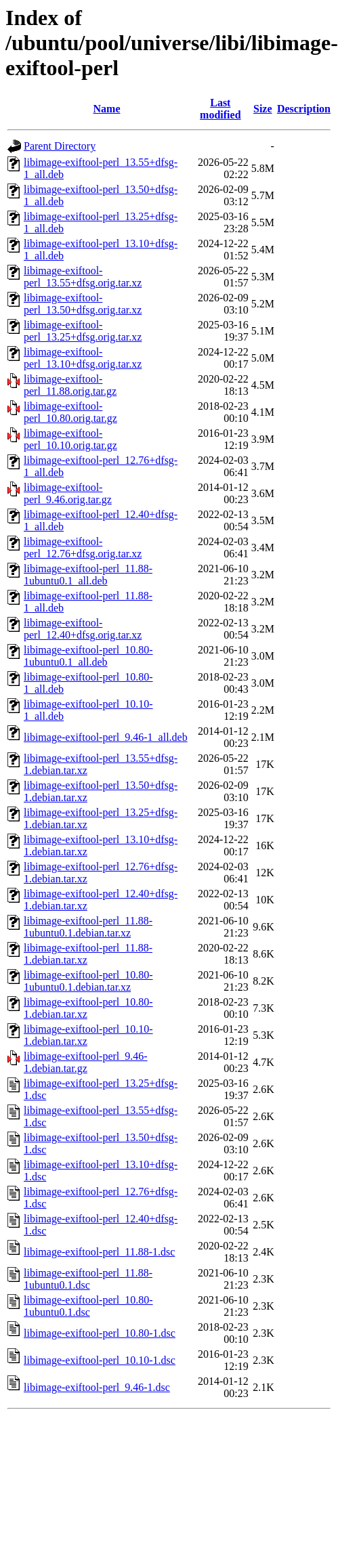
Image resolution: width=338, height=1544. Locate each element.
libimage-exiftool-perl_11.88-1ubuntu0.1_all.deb (88, 574)
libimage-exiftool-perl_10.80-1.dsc (99, 1333)
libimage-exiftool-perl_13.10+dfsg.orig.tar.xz (83, 358)
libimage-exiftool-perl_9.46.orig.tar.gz (68, 493)
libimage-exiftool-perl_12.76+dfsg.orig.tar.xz (83, 547)
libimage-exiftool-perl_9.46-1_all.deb (106, 737)
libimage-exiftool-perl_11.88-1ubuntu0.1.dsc (88, 1279)
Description (304, 108)
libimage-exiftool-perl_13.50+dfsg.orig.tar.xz (83, 304)
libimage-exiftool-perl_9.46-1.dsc (97, 1387)
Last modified (220, 109)
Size (262, 108)
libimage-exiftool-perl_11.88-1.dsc (99, 1252)
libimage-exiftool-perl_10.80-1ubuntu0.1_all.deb (88, 656)
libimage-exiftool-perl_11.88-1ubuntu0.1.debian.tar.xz (88, 927)
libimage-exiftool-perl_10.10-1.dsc (99, 1360)
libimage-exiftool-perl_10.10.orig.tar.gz (70, 439)
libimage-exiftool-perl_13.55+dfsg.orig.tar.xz (83, 276)
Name (107, 108)
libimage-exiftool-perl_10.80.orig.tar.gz (70, 412)
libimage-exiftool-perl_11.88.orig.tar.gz (70, 385)
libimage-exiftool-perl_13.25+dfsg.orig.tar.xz (83, 331)
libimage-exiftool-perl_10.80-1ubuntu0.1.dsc (88, 1306)
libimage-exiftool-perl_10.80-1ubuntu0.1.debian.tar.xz (88, 981)
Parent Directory (60, 146)
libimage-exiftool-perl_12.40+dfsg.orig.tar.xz (83, 629)
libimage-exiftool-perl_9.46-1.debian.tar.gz (86, 1062)
